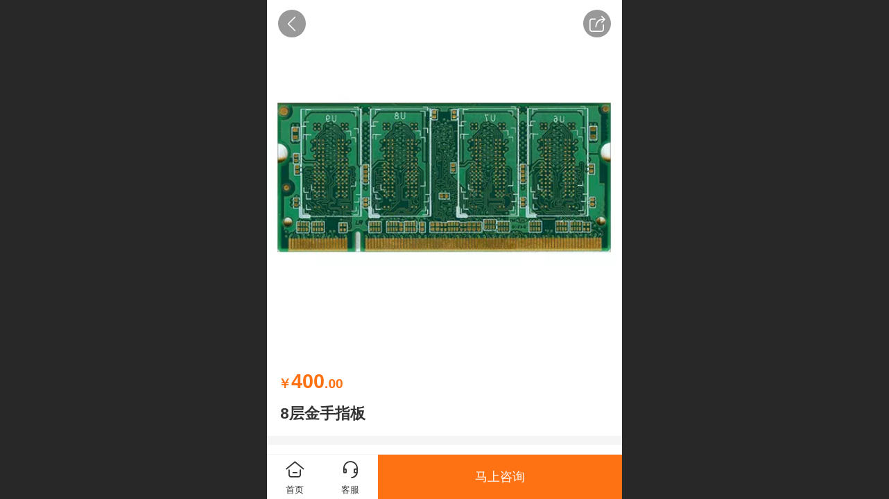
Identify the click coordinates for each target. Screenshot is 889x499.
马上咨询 (500, 477)
